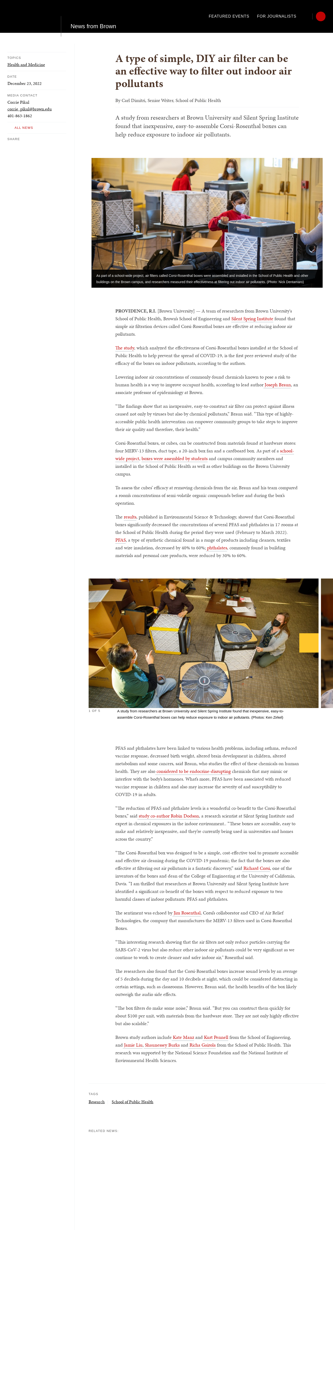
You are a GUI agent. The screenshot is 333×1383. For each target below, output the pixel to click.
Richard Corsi (256, 868)
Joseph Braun (277, 384)
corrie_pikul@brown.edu (29, 109)
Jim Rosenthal (187, 912)
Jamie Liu (133, 1045)
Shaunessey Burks (162, 1045)
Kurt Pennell (216, 1037)
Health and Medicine (26, 64)
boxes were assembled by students (175, 458)
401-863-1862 (19, 116)
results (130, 516)
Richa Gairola (202, 1045)
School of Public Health (132, 1102)
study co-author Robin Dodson (168, 815)
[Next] (309, 643)
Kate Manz (183, 1037)
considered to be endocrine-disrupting (193, 771)
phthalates (217, 547)
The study (124, 347)
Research (97, 1102)
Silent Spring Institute (252, 318)
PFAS (120, 540)
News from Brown (93, 16)
